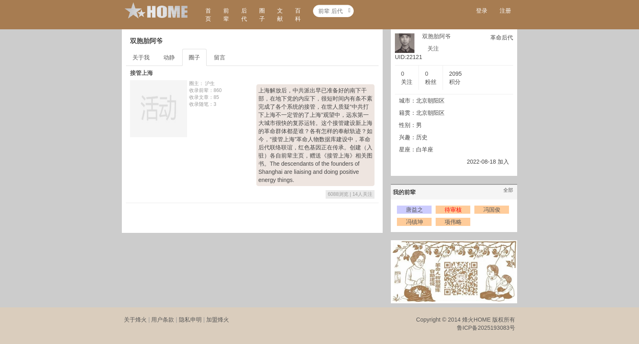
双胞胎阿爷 (436, 36)
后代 (244, 14)
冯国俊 (491, 209)
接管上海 (141, 73)
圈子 (262, 14)
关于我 (141, 57)
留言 (219, 57)
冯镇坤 (414, 222)
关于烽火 (135, 319)
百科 (298, 14)
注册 (505, 10)
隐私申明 (190, 319)
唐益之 (414, 209)
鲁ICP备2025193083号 (486, 327)
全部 (508, 190)
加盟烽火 (217, 319)
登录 (481, 10)
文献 (280, 14)
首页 (208, 14)
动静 (169, 57)
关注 (433, 48)
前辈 (226, 14)
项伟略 (453, 222)
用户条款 (162, 319)
